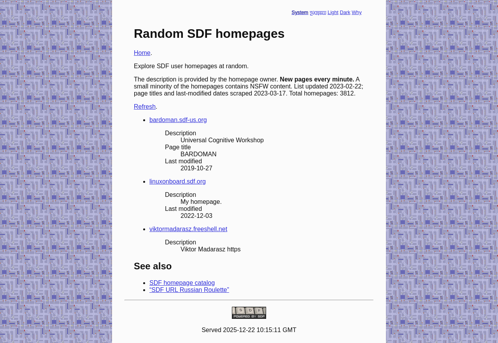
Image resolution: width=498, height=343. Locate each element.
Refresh (145, 106)
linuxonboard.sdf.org (177, 181)
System (300, 12)
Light (333, 12)
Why (357, 12)
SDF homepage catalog (182, 282)
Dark (345, 12)
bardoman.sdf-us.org (178, 120)
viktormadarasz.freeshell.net (188, 229)
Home (142, 53)
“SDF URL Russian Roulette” (189, 289)
